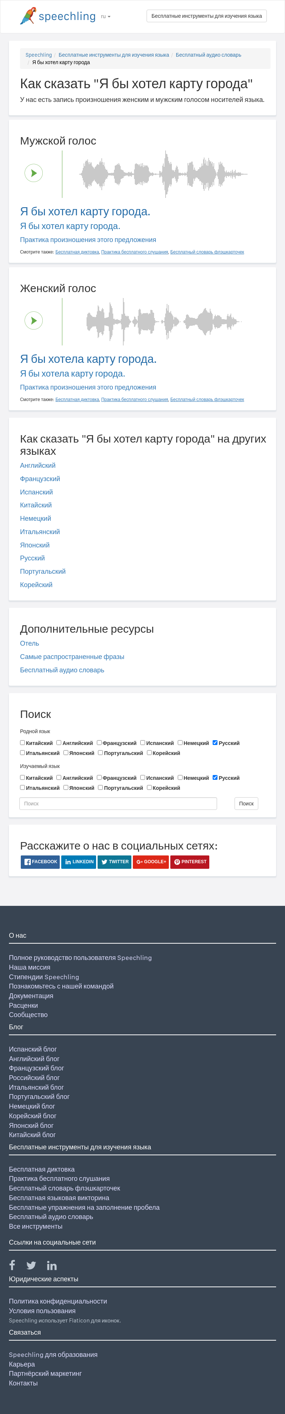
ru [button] (106, 16)
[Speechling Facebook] (16, 1267)
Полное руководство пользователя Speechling (80, 957)
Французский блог (36, 1068)
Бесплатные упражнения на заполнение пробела (84, 1207)
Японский (35, 545)
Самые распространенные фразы (72, 656)
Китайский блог (32, 1135)
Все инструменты (35, 1226)
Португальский (43, 571)
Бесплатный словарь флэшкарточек (64, 1188)
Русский (32, 558)
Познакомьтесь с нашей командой (61, 986)
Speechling (39, 55)
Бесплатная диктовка (42, 1169)
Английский (38, 465)
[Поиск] (118, 803)
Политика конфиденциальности (58, 1301)
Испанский (36, 492)
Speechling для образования (53, 1354)
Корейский (36, 585)
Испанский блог (33, 1049)
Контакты (23, 1383)
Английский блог (34, 1059)
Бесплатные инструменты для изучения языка (206, 16)
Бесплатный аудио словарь (208, 55)
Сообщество (28, 1015)
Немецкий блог (32, 1106)
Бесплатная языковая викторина (59, 1198)
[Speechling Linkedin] (56, 1267)
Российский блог (34, 1078)
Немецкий (35, 518)
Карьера (22, 1364)
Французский (40, 479)
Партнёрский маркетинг (45, 1373)
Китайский (36, 505)
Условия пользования (42, 1311)
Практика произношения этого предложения (88, 240)
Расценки (23, 1005)
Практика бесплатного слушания (59, 1178)
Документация (31, 996)
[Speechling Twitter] (36, 1267)
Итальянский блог (36, 1087)
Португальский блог (39, 1096)
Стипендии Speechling (44, 977)
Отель (29, 643)
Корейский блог (32, 1116)
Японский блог (31, 1125)
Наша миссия (29, 967)
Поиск (246, 804)
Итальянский (40, 532)
